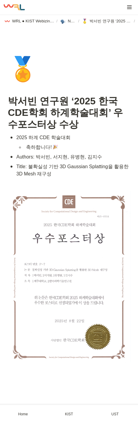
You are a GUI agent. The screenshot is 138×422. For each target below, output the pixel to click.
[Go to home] (14, 7)
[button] (129, 7)
